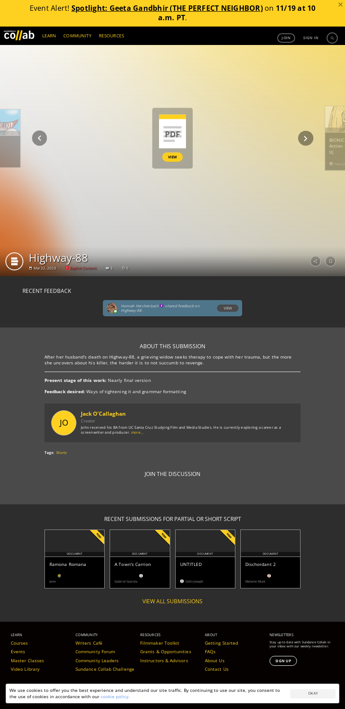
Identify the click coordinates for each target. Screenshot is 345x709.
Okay (313, 693)
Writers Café (88, 643)
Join (286, 37)
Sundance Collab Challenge (104, 669)
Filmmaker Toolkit (159, 643)
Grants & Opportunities (165, 651)
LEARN (49, 35)
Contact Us (217, 669)
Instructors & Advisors (164, 660)
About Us (215, 660)
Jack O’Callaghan (103, 413)
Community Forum (95, 651)
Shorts (61, 452)
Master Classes (27, 660)
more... (137, 432)
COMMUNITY (77, 35)
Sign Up (283, 660)
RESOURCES (111, 35)
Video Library (25, 669)
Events (18, 651)
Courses (19, 643)
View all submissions (172, 601)
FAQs (210, 651)
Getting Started (221, 643)
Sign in (310, 37)
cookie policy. (115, 696)
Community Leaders (97, 660)
